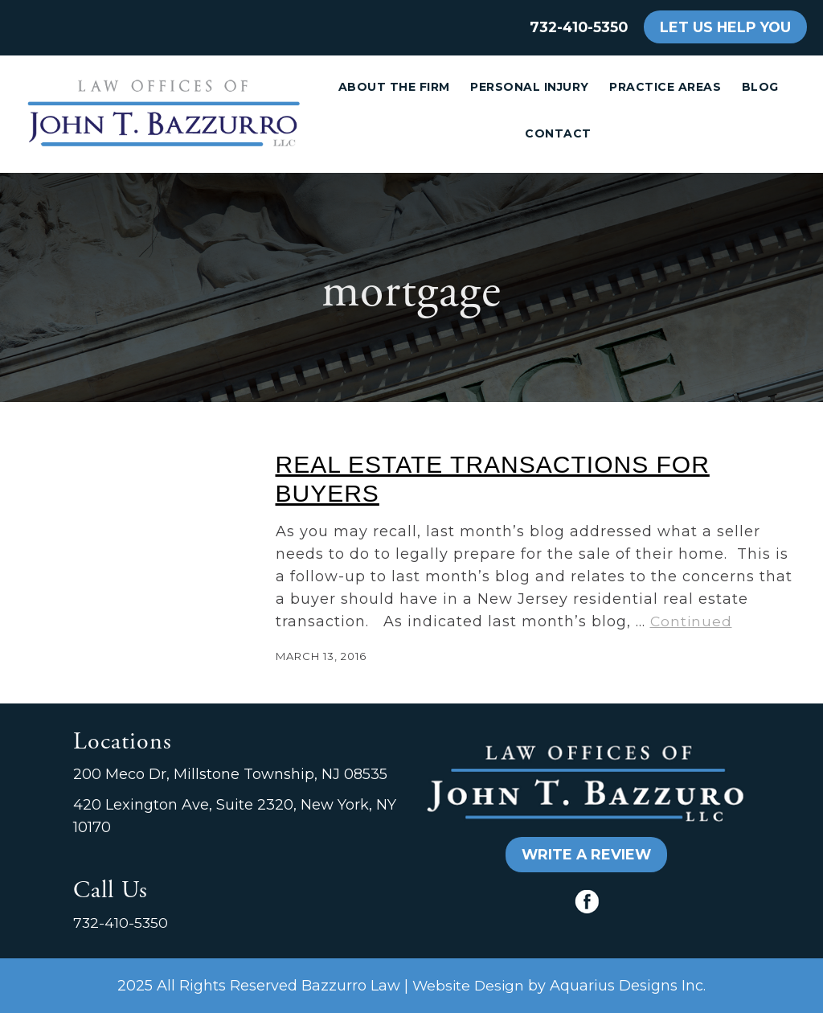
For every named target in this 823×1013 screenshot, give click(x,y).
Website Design (468, 985)
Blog (760, 87)
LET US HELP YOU (725, 26)
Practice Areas (665, 87)
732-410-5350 (579, 26)
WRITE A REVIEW (586, 854)
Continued (691, 621)
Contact (558, 133)
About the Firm (394, 87)
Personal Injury (529, 87)
